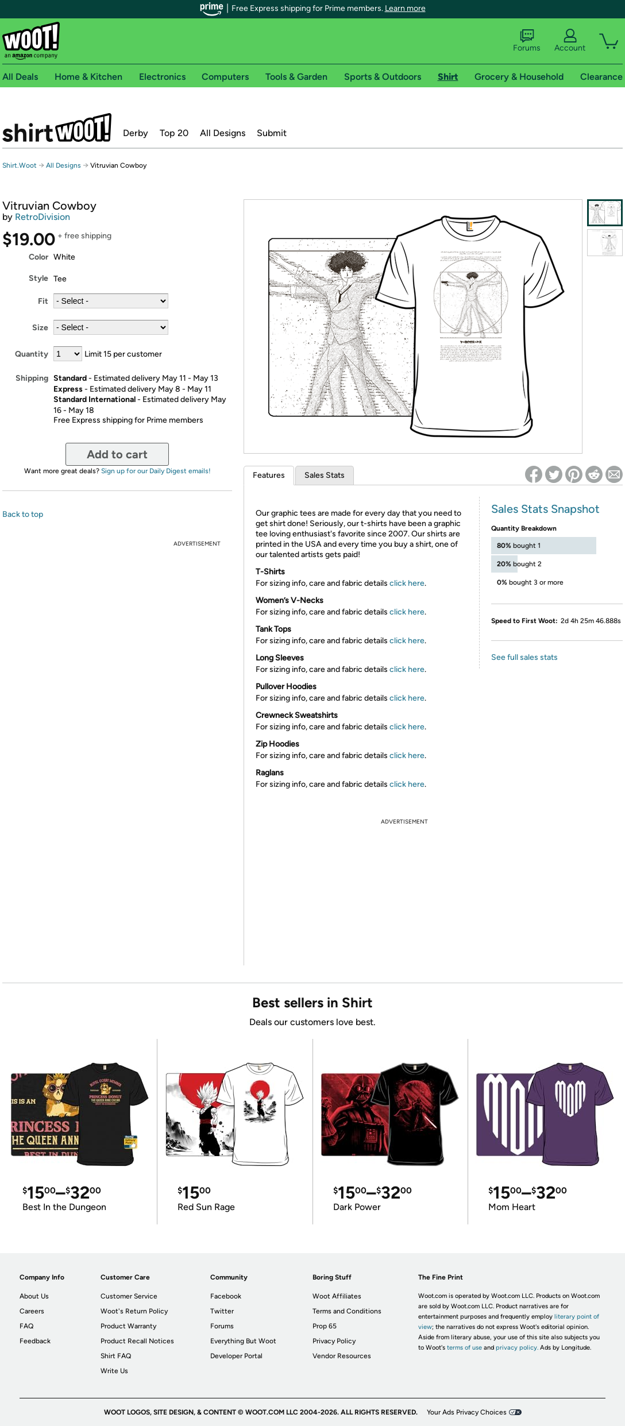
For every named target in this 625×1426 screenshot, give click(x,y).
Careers (32, 1311)
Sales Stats (324, 475)
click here (407, 583)
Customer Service (129, 1296)
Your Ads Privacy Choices (467, 1412)
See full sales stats (524, 657)
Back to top (22, 514)
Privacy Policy (334, 1341)
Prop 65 (324, 1326)
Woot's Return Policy (134, 1311)
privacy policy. (517, 1347)
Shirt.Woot (56, 127)
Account (569, 41)
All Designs (222, 132)
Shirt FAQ (116, 1356)
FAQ (26, 1326)
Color (38, 257)
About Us (34, 1296)
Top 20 (174, 132)
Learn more (405, 8)
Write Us (114, 1371)
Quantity (31, 354)
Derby (135, 132)
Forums (527, 41)
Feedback (35, 1341)
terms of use (464, 1347)
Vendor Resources (341, 1356)
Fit (43, 301)
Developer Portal (236, 1356)
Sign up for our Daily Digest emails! (156, 471)
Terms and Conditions (346, 1311)
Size (40, 328)
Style (38, 278)
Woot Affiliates (336, 1296)
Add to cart (117, 454)
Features (269, 475)
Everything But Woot (243, 1341)
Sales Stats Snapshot (545, 509)
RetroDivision (42, 216)
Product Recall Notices (137, 1341)
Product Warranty (128, 1326)
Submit (272, 132)
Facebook (225, 1296)
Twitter (222, 1311)
